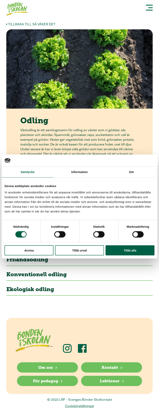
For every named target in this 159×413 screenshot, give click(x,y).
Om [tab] (131, 172)
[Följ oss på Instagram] (67, 348)
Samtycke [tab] (28, 172)
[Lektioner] (111, 381)
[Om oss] (47, 367)
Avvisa (29, 250)
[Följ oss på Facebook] (82, 348)
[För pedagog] (47, 381)
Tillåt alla (130, 250)
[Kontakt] (111, 367)
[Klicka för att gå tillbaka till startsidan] (19, 9)
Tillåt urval (79, 250)
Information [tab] (79, 172)
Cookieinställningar (79, 406)
